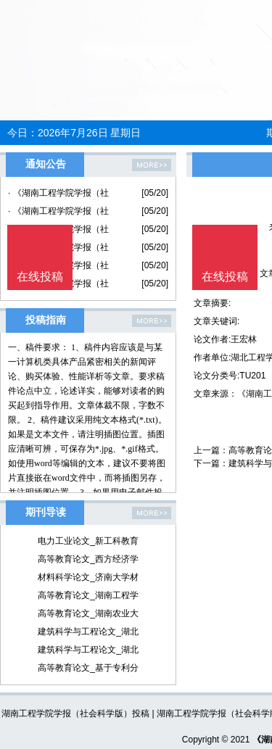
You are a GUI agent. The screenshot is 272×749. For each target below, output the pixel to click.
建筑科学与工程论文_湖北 (88, 631)
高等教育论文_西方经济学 (88, 559)
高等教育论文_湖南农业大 (88, 613)
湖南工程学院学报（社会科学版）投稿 (75, 713)
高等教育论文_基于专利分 (88, 668)
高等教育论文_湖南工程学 (88, 595)
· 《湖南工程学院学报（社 (58, 193)
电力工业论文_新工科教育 (88, 541)
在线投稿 (225, 276)
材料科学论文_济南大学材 (88, 577)
